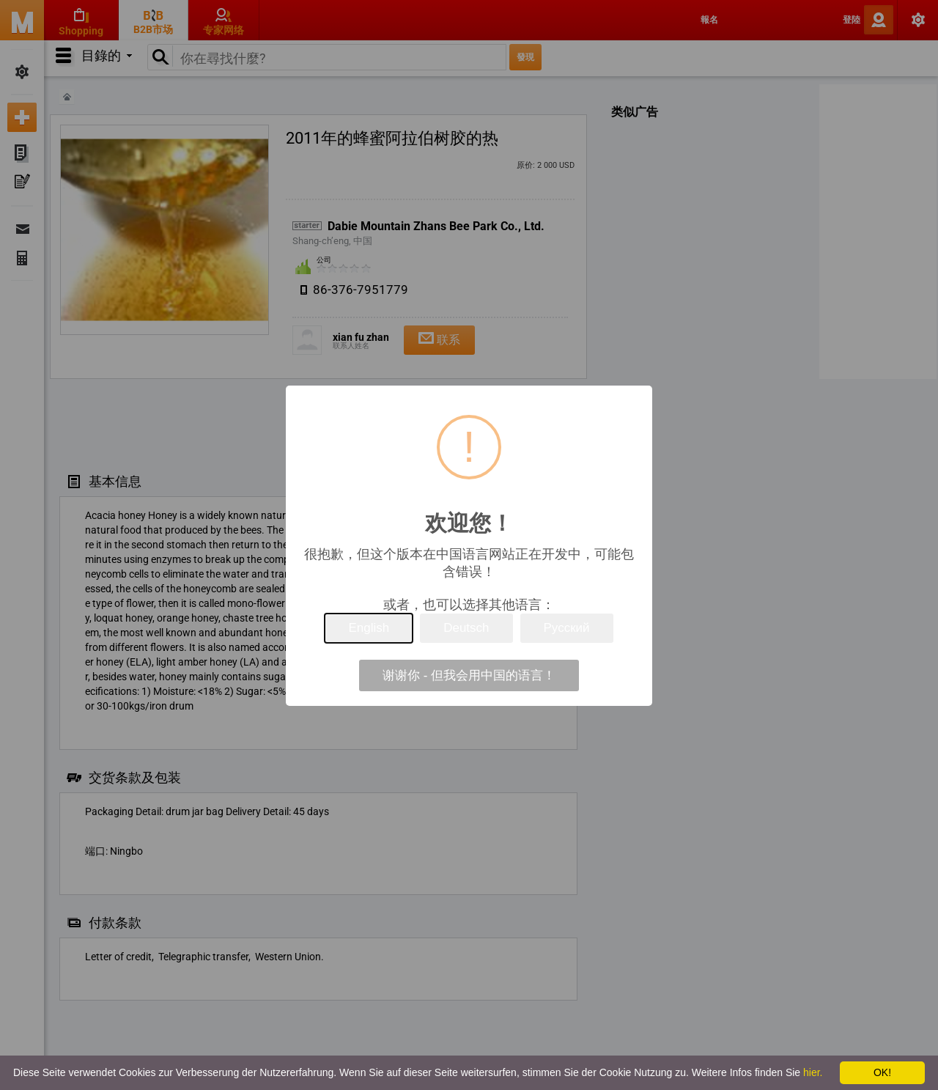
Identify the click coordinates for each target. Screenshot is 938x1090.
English (368, 628)
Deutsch (466, 628)
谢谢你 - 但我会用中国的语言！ (469, 675)
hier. (812, 1072)
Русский (567, 628)
